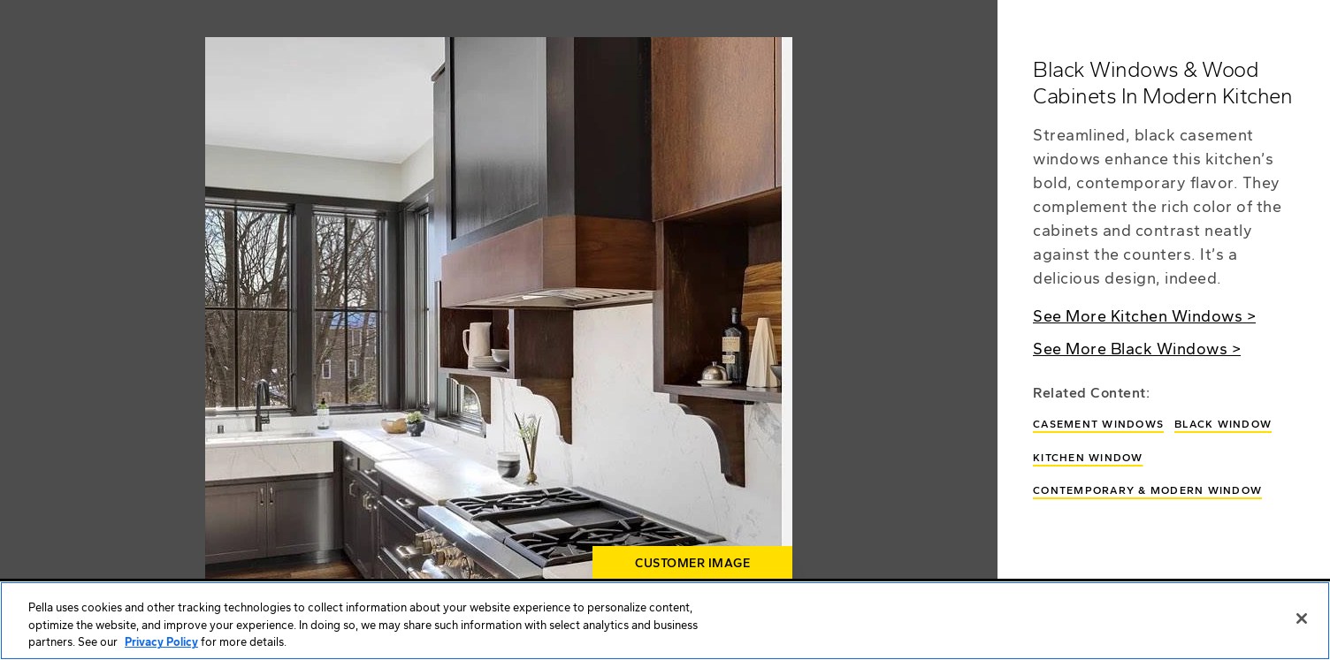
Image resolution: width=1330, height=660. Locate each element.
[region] (665, 620)
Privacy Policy (161, 642)
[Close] (1301, 618)
